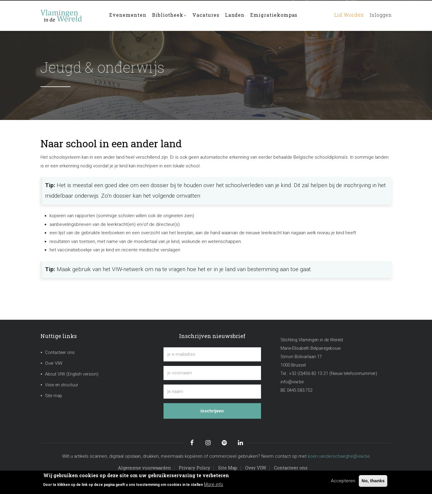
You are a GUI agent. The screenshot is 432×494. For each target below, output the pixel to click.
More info (213, 484)
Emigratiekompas (276, 15)
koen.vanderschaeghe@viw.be (339, 456)
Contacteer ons (60, 352)
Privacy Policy (194, 468)
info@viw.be (292, 382)
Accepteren (343, 481)
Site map (53, 395)
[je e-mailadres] (212, 354)
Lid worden (346, 15)
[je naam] (212, 392)
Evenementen (128, 15)
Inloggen (380, 15)
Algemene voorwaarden (144, 468)
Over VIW (53, 363)
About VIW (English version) (71, 374)
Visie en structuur (61, 385)
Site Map (227, 468)
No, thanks (373, 480)
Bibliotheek (170, 16)
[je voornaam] (212, 373)
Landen (236, 15)
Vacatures (207, 15)
